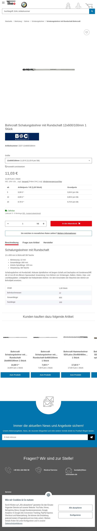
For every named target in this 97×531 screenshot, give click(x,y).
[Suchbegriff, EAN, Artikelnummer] (45, 11)
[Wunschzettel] (78, 6)
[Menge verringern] (8, 223)
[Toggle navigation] (3, 1)
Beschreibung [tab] (12, 243)
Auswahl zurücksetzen (15, 167)
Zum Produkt (15, 375)
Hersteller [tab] (48, 243)
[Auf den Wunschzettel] (86, 32)
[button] (68, 6)
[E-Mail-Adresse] (45, 437)
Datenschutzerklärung (21, 523)
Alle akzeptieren (74, 508)
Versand (25, 181)
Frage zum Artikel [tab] (31, 243)
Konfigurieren (74, 515)
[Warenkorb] (89, 5)
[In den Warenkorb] (71, 223)
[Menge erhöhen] (43, 223)
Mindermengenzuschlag (52, 181)
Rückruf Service (50, 470)
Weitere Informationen (66, 233)
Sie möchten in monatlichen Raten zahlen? (48, 233)
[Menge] (23, 223)
